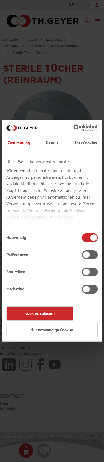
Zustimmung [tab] (19, 143)
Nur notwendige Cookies (52, 330)
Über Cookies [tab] (85, 143)
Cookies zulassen (40, 313)
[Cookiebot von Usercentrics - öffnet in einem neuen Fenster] (74, 128)
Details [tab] (52, 143)
